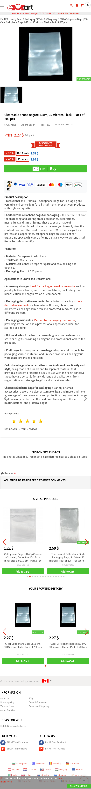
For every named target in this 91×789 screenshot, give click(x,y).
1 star (14, 421)
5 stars (40, 421)
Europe (77, 769)
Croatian (29, 769)
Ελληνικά (38, 763)
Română (55, 763)
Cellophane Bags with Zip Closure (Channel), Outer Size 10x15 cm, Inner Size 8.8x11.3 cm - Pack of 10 (23, 557)
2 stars (21, 421)
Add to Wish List (64, 124)
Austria (13, 769)
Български (19, 763)
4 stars (34, 421)
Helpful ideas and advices (13, 726)
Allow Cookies (78, 786)
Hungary (61, 769)
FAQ (31, 698)
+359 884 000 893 (68, 13)
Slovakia (43, 775)
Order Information (38, 702)
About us (4, 698)
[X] (1, 778)
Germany (72, 763)
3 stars (27, 421)
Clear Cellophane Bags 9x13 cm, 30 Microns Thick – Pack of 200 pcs (23, 645)
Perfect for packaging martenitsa (54, 320)
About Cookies (7, 710)
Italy (12, 775)
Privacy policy (7, 702)
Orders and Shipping (39, 706)
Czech (45, 769)
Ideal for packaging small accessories (52, 286)
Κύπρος (77, 775)
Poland (26, 775)
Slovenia (60, 775)
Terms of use (7, 706)
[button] (27, 576)
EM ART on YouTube (13, 748)
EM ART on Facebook (14, 742)
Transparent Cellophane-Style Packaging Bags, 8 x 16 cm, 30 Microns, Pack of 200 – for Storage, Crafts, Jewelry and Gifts (68, 557)
